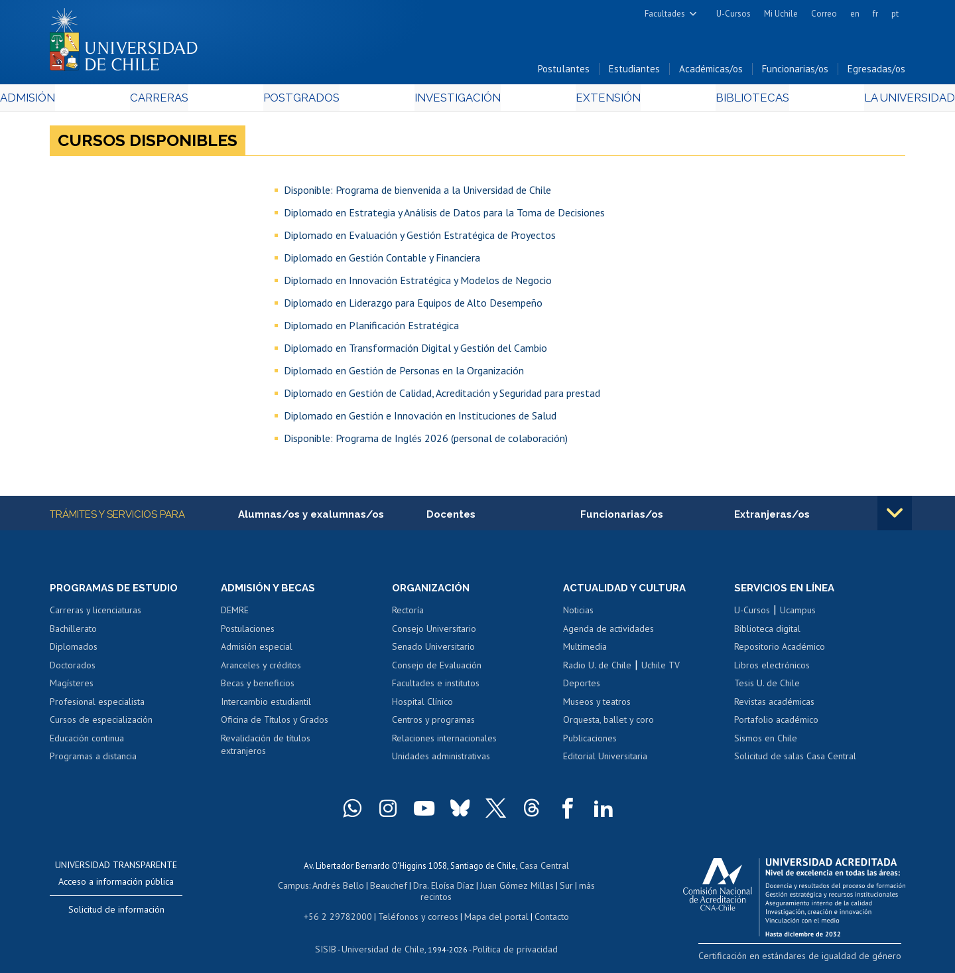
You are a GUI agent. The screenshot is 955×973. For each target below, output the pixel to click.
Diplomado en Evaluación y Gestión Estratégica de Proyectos (420, 237)
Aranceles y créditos (261, 669)
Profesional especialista (97, 705)
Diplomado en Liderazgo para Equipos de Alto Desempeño (413, 305)
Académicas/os (711, 72)
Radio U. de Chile (597, 669)
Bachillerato (73, 632)
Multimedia (585, 650)
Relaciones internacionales (444, 742)
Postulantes (564, 72)
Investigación (457, 101)
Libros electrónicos (772, 669)
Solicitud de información (116, 913)
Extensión (590, 101)
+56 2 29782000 (343, 905)
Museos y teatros (597, 705)
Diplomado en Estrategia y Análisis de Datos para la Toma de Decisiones (444, 215)
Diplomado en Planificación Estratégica (371, 328)
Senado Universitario (433, 650)
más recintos (580, 887)
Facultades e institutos (435, 687)
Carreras (193, 101)
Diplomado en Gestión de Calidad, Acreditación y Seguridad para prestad (442, 395)
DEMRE (235, 614)
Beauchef (374, 887)
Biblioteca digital (767, 632)
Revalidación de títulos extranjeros (265, 748)
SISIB (332, 936)
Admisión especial (256, 650)
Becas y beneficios (257, 687)
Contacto (542, 905)
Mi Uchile (781, 13)
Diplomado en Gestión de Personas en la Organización (404, 373)
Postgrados (318, 101)
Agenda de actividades (608, 632)
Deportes (581, 687)
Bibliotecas (715, 101)
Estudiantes (634, 72)
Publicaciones (590, 742)
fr (875, 13)
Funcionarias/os (795, 72)
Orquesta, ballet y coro (608, 723)
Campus (284, 887)
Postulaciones (248, 632)
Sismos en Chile (765, 742)
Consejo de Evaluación (436, 669)
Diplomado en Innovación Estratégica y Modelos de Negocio (418, 282)
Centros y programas (433, 723)
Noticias (578, 614)
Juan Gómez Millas (497, 887)
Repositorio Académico (779, 650)
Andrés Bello (326, 887)
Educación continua (87, 742)
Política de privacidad (510, 936)
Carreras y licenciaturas (95, 614)
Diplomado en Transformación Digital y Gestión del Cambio (415, 350)
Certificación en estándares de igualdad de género (812, 958)
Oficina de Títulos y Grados (274, 723)
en (855, 13)
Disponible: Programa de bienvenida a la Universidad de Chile (417, 192)
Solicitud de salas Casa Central (795, 760)
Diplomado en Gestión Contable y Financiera (382, 260)
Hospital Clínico (422, 705)
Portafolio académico (776, 723)
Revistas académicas (774, 705)
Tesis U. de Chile (767, 687)
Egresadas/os (876, 72)
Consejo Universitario (434, 632)
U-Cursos (733, 13)
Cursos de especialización (101, 723)
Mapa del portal (489, 905)
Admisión (79, 101)
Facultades (665, 13)
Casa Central (544, 868)
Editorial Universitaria (605, 760)
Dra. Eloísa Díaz (427, 887)
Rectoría (408, 614)
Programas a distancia (93, 760)
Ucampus (798, 614)
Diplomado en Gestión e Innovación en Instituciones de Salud (420, 418)
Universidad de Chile (384, 936)
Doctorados (73, 669)
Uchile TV (660, 669)
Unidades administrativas (441, 760)
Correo (824, 13)
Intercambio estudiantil (266, 705)
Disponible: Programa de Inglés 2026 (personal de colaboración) (426, 440)
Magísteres (72, 687)
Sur (544, 887)
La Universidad (855, 101)
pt (895, 13)
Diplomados (73, 650)
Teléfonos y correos (416, 905)
